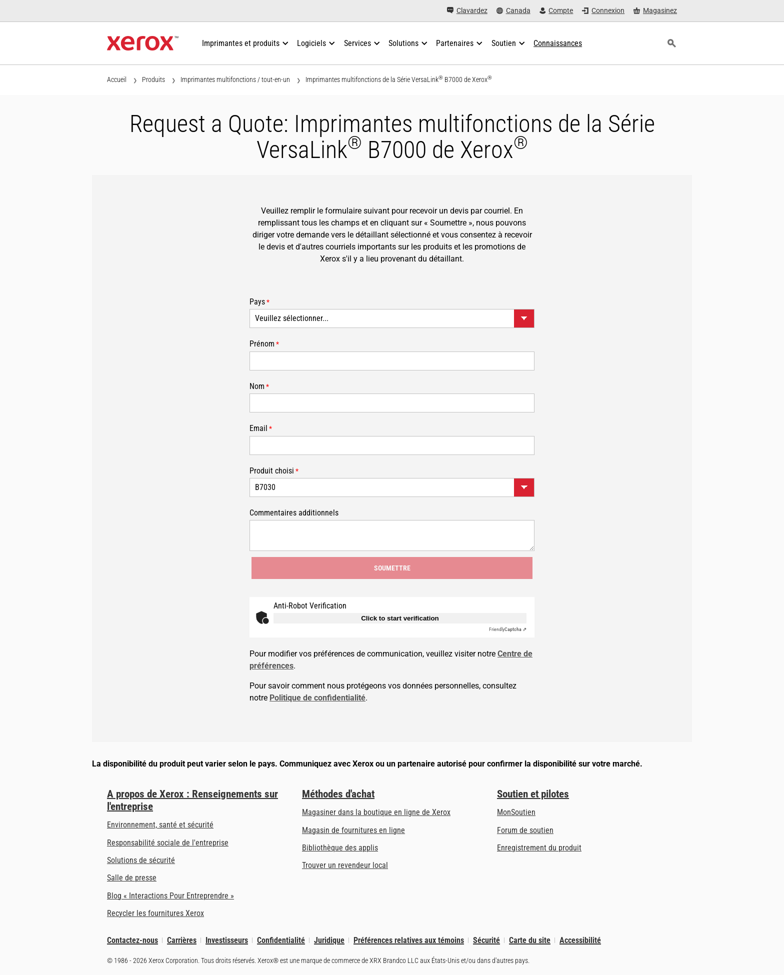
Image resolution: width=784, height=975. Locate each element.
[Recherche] (671, 43)
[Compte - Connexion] (557, 11)
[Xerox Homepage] (142, 43)
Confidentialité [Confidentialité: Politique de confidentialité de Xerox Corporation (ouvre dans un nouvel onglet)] (281, 940)
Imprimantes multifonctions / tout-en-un (235, 80)
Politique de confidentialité (318, 697)
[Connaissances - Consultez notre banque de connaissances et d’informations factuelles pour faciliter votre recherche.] (557, 43)
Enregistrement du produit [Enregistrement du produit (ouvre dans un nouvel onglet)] (539, 847)
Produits (153, 80)
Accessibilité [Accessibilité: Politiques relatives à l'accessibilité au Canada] (580, 940)
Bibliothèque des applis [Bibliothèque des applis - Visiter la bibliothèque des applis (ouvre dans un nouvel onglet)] (340, 847)
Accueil (116, 80)
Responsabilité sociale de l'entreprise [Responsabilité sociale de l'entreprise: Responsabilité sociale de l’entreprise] (167, 843)
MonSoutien (516, 812)
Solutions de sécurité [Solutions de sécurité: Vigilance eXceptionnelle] (141, 860)
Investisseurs (227, 940)
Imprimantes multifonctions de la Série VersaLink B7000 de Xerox (399, 79)
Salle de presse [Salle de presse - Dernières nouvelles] (131, 877)
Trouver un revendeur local (345, 865)
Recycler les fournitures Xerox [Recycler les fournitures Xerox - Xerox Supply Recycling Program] (155, 913)
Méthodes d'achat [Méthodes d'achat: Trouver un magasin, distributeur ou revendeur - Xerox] (338, 794)
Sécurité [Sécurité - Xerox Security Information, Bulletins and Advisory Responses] (486, 940)
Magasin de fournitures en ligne (353, 830)
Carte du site (529, 940)
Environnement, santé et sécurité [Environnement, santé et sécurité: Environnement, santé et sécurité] (160, 825)
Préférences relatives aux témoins (409, 940)
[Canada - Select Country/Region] (513, 11)
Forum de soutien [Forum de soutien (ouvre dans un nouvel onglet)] (525, 830)
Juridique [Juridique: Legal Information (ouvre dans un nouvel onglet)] (329, 940)
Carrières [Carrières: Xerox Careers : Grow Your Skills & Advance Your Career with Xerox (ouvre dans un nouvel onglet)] (181, 940)
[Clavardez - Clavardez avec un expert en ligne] (467, 11)
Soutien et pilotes (533, 794)
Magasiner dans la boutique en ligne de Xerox (376, 812)
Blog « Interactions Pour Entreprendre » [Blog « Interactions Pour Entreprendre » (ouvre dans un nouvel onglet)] (170, 895)
